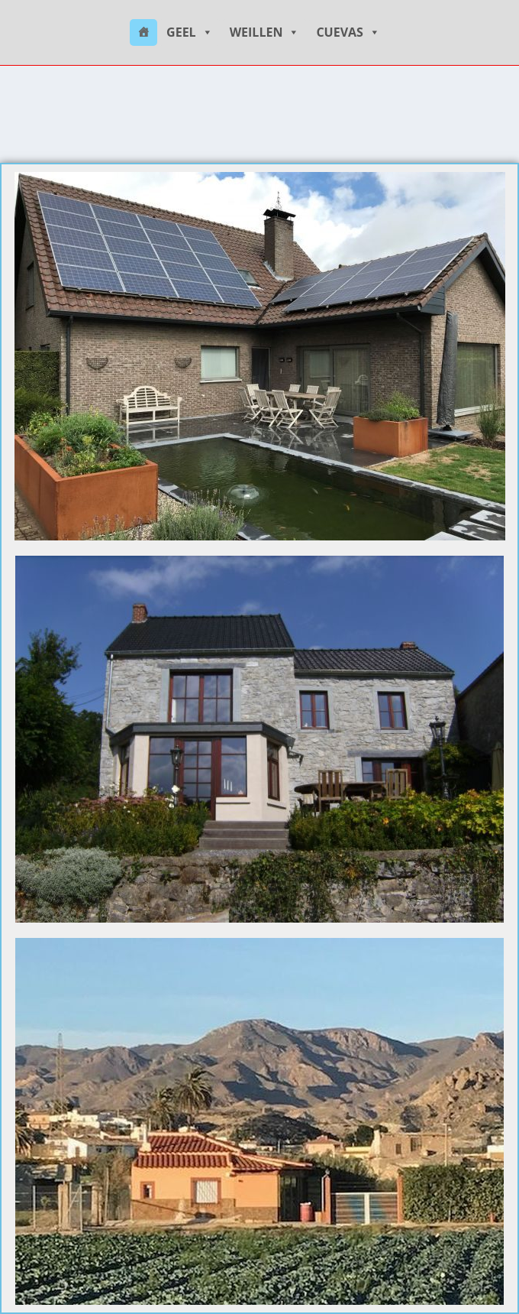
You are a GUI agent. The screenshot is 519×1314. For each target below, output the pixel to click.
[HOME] (143, 32)
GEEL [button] (189, 32)
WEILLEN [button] (265, 32)
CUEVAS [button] (348, 32)
